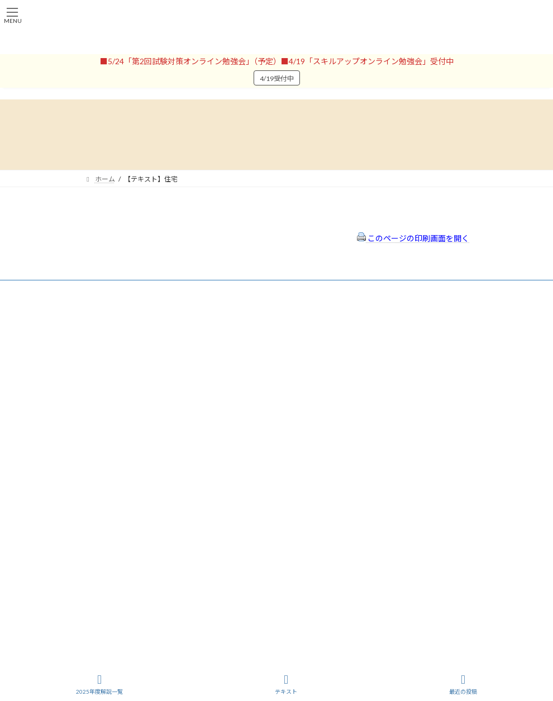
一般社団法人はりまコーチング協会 (137, 504)
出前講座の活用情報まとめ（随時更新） (355, 390)
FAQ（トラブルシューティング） (345, 375)
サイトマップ (315, 360)
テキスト (286, 684)
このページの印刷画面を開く (413, 238)
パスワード (100, 414)
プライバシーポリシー (328, 346)
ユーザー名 (100, 366)
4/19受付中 (277, 78)
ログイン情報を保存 (132, 465)
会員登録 (97, 339)
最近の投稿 (463, 684)
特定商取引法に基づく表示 (335, 331)
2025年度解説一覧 (99, 684)
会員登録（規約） (322, 316)
